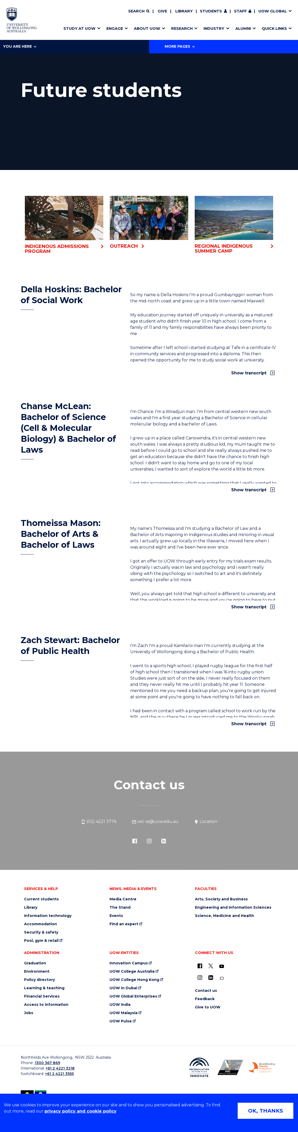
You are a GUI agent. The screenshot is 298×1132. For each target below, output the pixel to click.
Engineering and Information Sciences (233, 907)
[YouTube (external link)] (222, 966)
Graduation (35, 963)
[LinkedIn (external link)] (163, 841)
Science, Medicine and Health (224, 916)
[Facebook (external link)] (134, 841)
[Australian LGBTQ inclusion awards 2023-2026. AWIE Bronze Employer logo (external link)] (230, 1067)
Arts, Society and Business (221, 899)
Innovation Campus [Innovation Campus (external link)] (129, 963)
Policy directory (39, 980)
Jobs (28, 1013)
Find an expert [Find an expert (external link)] (124, 924)
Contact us (206, 990)
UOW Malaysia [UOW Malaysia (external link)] (123, 1013)
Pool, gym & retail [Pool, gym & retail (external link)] (41, 940)
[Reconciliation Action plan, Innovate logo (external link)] (199, 1067)
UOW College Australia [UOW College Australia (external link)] (132, 971)
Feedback (205, 999)
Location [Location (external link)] (205, 821)
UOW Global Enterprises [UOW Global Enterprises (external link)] (133, 996)
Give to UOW (207, 1007)
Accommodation (40, 924)
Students (211, 11)
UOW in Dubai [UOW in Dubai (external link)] (123, 988)
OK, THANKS (265, 1111)
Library (184, 11)
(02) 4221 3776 (98, 821)
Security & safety (41, 932)
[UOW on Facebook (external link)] (200, 966)
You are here (19, 46)
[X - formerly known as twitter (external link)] (211, 966)
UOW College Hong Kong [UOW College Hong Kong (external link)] (134, 980)
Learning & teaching (44, 988)
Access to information (46, 1004)
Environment (36, 971)
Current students (41, 899)
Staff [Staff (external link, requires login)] (240, 11)
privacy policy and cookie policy (81, 1111)
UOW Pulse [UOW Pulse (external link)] (121, 1021)
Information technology (47, 916)
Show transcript (249, 373)
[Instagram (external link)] (149, 841)
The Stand (120, 907)
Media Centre (123, 899)
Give (162, 11)
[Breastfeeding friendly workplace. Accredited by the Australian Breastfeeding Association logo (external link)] (262, 1067)
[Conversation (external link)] (222, 978)
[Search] (139, 11)
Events (116, 916)
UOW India (120, 1004)
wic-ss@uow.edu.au (155, 821)
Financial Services (42, 996)
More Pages (180, 46)
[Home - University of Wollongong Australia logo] (21, 20)
